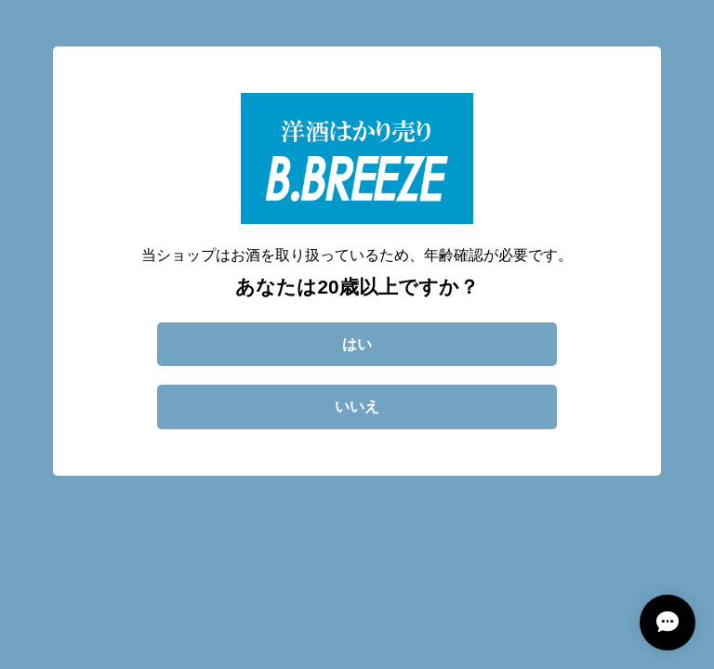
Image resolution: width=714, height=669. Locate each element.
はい (357, 344)
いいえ (357, 406)
